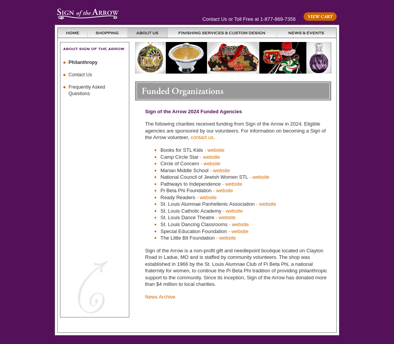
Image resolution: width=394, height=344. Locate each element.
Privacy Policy (269, 323)
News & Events (306, 33)
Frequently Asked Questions (86, 90)
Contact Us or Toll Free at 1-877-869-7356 (249, 19)
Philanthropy (82, 62)
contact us (202, 137)
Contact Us (80, 74)
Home (73, 33)
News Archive (160, 297)
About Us (148, 33)
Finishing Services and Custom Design (222, 33)
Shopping (108, 33)
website (215, 150)
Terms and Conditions (314, 323)
